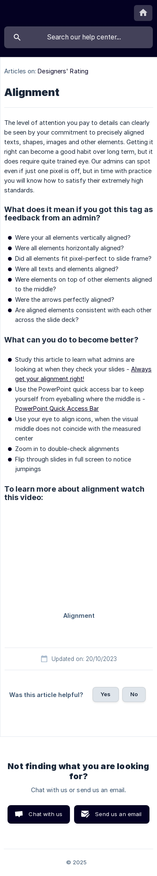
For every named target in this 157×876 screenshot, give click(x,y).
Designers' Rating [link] (63, 71)
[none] (143, 13)
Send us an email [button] (118, 814)
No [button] (134, 694)
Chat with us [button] (45, 814)
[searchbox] (78, 37)
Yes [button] (105, 694)
